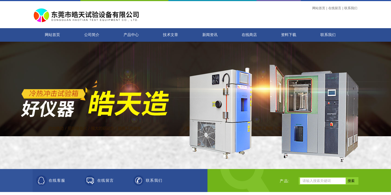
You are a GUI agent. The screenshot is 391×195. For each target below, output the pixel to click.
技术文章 (170, 35)
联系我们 (350, 8)
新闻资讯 (209, 35)
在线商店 (249, 35)
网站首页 (318, 8)
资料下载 (288, 35)
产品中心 (131, 35)
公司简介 (91, 35)
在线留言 (334, 8)
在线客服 (57, 180)
